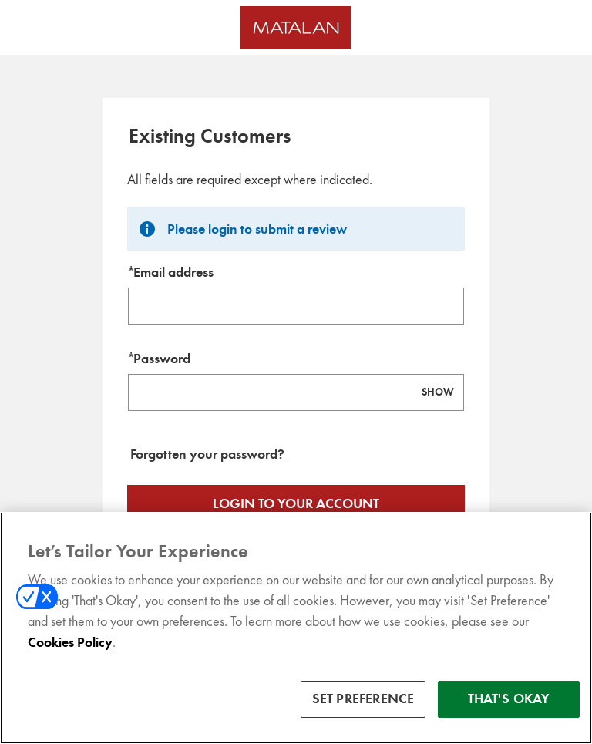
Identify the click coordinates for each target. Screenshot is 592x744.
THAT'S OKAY (509, 713)
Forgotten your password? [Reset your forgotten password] (207, 454)
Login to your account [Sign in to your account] (296, 503)
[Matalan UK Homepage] (296, 27)
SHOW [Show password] (438, 392)
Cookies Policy (70, 656)
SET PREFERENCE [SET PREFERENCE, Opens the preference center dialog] (363, 713)
